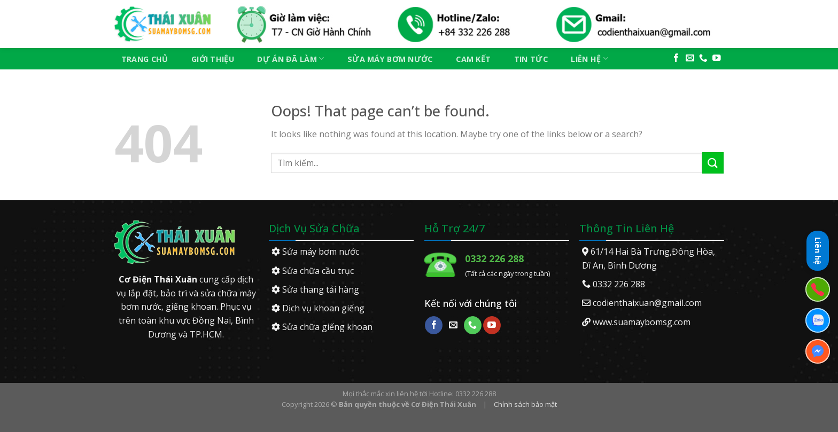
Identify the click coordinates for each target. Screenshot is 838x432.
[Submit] (713, 162)
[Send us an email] (690, 58)
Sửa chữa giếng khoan (322, 327)
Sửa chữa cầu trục (312, 271)
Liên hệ (589, 58)
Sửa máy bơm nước (390, 59)
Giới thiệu (212, 59)
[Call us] (703, 58)
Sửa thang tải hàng (315, 289)
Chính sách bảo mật (525, 404)
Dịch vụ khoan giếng (317, 308)
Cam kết (473, 59)
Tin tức (531, 59)
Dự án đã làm (290, 58)
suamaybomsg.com (652, 322)
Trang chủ (144, 59)
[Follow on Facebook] (676, 58)
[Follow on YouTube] (716, 58)
